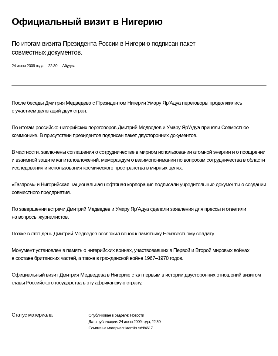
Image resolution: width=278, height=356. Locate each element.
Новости (137, 315)
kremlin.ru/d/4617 (139, 328)
